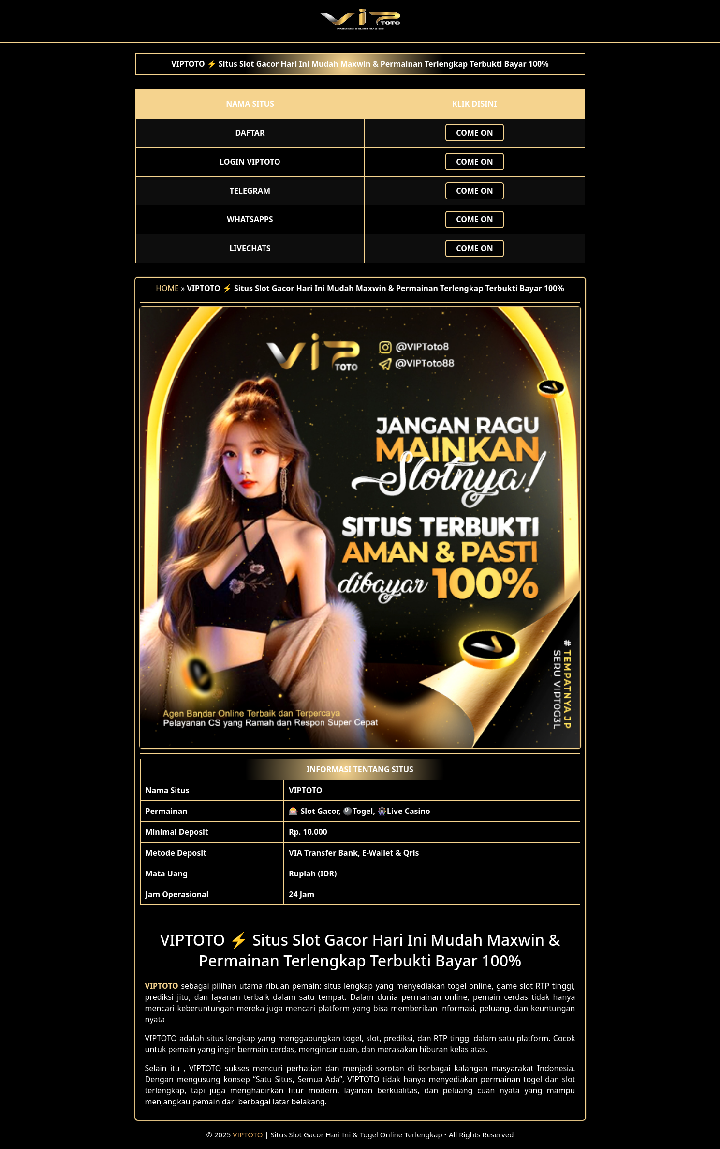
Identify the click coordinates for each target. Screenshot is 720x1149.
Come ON (474, 132)
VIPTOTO (248, 1134)
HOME (167, 288)
